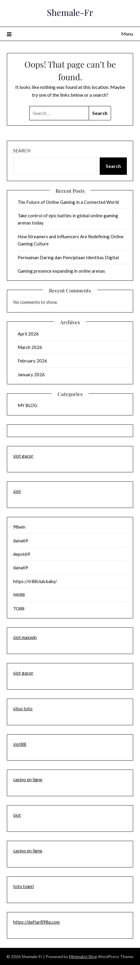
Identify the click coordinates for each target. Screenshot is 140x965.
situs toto (23, 708)
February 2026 (32, 360)
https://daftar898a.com (36, 922)
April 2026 (28, 333)
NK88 (19, 594)
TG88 (18, 608)
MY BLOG (27, 405)
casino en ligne (27, 779)
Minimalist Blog (83, 956)
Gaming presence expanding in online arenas (61, 271)
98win (19, 526)
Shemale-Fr (70, 12)
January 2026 (31, 374)
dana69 (20, 540)
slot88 (19, 744)
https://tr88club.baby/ (35, 581)
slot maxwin (25, 637)
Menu (127, 34)
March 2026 (30, 347)
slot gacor (23, 456)
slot (17, 491)
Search (21, 150)
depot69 (21, 554)
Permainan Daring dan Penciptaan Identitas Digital (68, 257)
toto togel (23, 886)
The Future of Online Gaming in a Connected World (68, 202)
